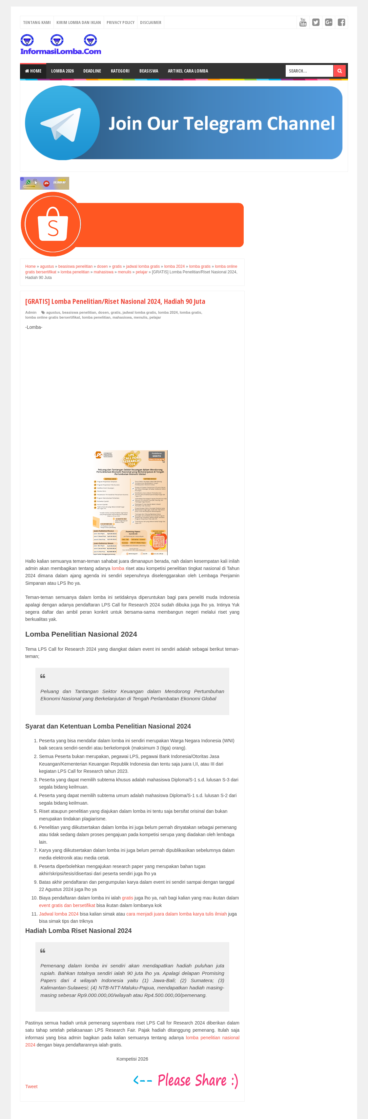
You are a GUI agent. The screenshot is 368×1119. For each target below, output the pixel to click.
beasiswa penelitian (79, 312)
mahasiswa (122, 317)
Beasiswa (148, 71)
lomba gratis (190, 312)
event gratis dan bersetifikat (67, 905)
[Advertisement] (132, 383)
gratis (116, 312)
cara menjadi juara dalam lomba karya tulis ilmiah (176, 914)
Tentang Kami (37, 22)
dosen (103, 312)
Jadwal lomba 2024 (59, 914)
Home (33, 71)
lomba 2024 (168, 312)
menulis (141, 317)
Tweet (31, 1086)
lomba (118, 568)
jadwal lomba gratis (139, 312)
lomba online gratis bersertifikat (52, 317)
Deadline (92, 71)
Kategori (120, 71)
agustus (53, 312)
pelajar (155, 317)
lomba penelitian (96, 317)
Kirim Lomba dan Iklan (78, 22)
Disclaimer (150, 22)
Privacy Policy (120, 22)
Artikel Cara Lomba (188, 71)
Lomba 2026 (62, 71)
